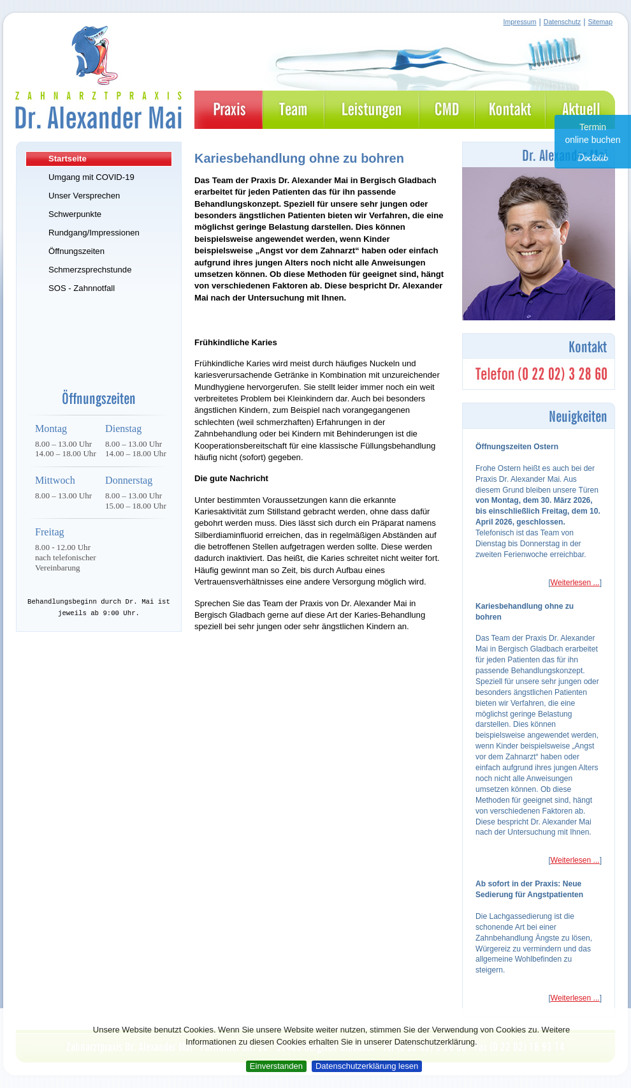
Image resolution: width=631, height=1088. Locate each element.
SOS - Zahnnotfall (81, 288)
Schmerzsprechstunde (89, 269)
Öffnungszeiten (76, 251)
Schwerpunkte (74, 214)
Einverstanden (276, 1066)
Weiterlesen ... (575, 582)
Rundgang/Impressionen (94, 232)
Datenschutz (562, 22)
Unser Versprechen (84, 195)
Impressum (520, 22)
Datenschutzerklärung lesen (367, 1066)
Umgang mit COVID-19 (91, 177)
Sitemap (600, 22)
